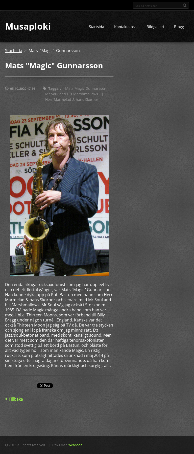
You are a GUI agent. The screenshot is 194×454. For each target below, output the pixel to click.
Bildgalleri (155, 27)
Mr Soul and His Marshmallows (71, 94)
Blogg (179, 27)
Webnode (75, 445)
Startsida (96, 27)
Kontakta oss (125, 27)
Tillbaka (16, 399)
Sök (184, 5)
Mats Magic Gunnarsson (85, 89)
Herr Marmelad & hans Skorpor (71, 100)
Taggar (54, 89)
